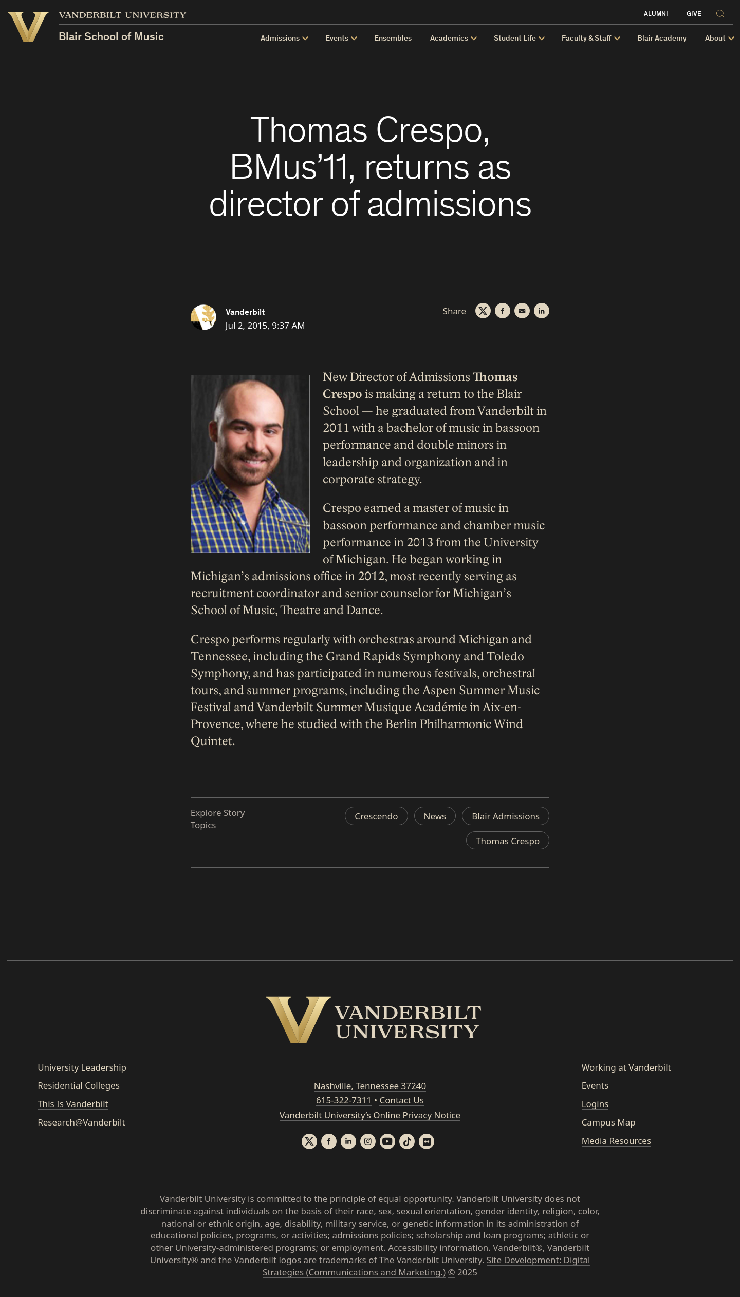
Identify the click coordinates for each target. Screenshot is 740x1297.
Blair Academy (662, 39)
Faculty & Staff (587, 39)
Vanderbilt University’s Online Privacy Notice (370, 1115)
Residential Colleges (79, 1085)
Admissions (280, 39)
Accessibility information (438, 1247)
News (435, 816)
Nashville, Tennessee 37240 (370, 1086)
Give (694, 14)
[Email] (522, 310)
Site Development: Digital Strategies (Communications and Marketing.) (426, 1266)
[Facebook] (502, 310)
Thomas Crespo (508, 841)
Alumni (656, 14)
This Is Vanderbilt (73, 1104)
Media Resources (616, 1141)
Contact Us (401, 1100)
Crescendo (376, 816)
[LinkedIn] (541, 310)
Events (336, 39)
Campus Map (609, 1122)
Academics (449, 39)
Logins (595, 1104)
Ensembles (393, 39)
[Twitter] (483, 310)
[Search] (722, 13)
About (715, 39)
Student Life (515, 39)
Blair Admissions (506, 816)
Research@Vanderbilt (81, 1122)
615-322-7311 (344, 1100)
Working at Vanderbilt (626, 1067)
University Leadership (82, 1067)
